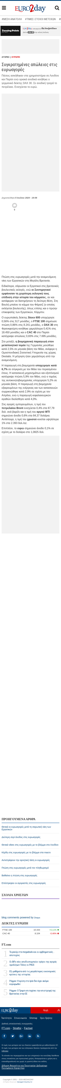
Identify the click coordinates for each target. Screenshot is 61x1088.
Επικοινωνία (20, 1018)
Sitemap (33, 1018)
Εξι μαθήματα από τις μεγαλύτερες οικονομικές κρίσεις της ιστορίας (32, 973)
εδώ (31, 32)
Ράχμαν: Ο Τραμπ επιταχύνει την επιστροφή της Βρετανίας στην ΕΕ (32, 992)
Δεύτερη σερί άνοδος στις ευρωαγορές (21, 837)
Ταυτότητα (6, 1018)
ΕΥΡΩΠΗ (16, 57)
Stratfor (17, 1028)
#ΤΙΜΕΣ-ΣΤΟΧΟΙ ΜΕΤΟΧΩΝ (40, 19)
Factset (28, 1028)
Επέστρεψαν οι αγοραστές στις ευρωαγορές (24, 883)
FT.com (6, 944)
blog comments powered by (21, 917)
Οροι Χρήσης (46, 1018)
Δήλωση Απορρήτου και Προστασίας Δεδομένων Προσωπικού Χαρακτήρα (24, 1066)
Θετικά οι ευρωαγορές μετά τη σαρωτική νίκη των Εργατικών (26, 828)
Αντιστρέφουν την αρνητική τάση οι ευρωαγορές (26, 860)
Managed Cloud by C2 (24, 1082)
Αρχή (45, 1010)
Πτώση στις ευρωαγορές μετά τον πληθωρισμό (25, 867)
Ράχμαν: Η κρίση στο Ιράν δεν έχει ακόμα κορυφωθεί (28, 983)
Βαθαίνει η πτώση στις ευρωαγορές (19, 875)
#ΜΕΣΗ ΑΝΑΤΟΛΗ (12, 19)
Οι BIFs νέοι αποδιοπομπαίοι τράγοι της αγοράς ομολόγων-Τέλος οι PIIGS (33, 963)
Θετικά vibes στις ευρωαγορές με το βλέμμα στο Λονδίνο (30, 844)
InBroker (5, 1051)
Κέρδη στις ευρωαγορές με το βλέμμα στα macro (26, 852)
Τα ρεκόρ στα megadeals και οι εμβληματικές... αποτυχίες (31, 953)
